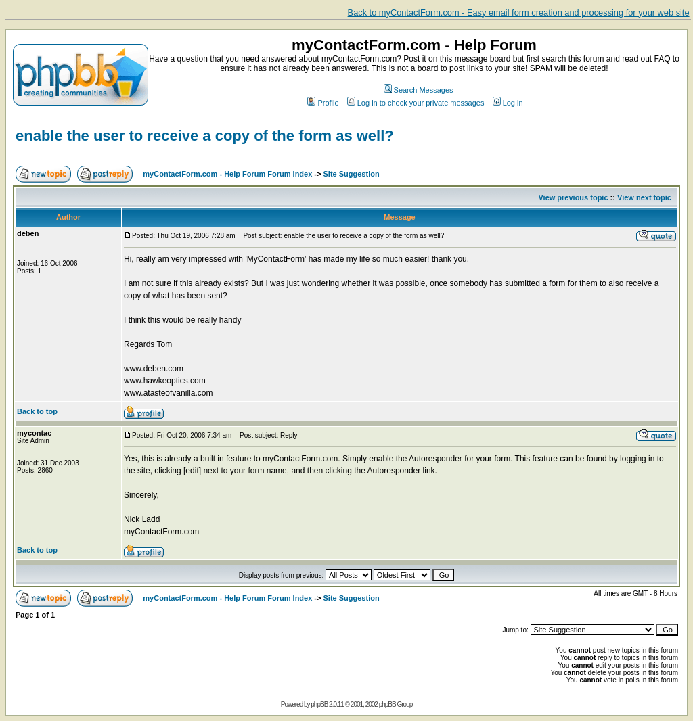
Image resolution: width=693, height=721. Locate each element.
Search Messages (418, 90)
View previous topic (573, 197)
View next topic (644, 197)
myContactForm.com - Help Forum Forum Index (227, 174)
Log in (508, 103)
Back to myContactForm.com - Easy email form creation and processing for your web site (519, 12)
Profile (322, 103)
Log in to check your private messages (416, 103)
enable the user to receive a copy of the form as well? (205, 135)
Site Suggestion (351, 174)
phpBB (319, 704)
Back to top (37, 411)
